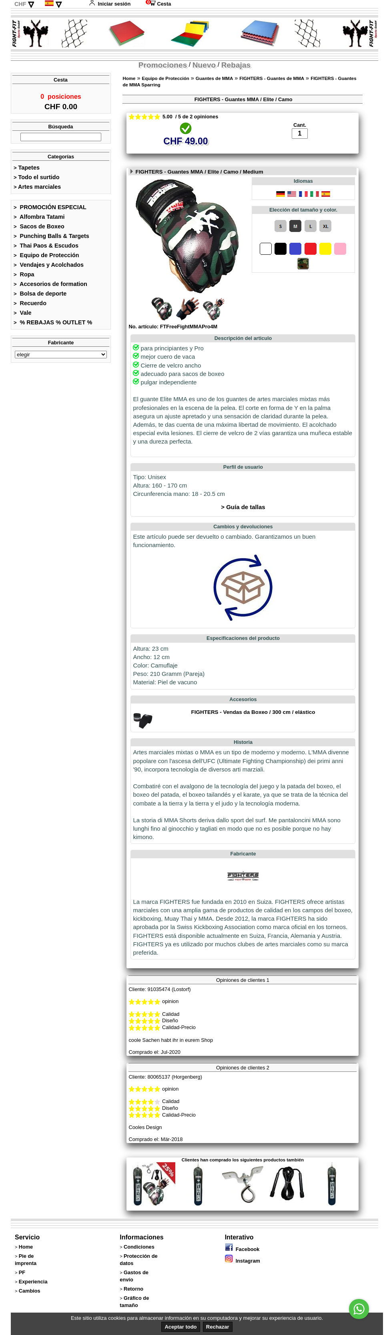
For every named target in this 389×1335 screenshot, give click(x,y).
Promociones (162, 65)
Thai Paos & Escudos (46, 248)
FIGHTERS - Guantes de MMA (271, 78)
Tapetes (27, 170)
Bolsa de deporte (40, 296)
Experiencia (33, 1297)
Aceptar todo (180, 1327)
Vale (22, 315)
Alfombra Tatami (39, 219)
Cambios (29, 1306)
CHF (20, 4)
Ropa (24, 277)
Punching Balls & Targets (51, 238)
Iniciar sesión (109, 4)
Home (128, 78)
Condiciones (139, 1262)
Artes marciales (37, 189)
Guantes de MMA (214, 78)
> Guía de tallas (243, 522)
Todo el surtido (36, 179)
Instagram (242, 1276)
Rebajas (236, 65)
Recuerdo (30, 305)
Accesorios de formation (50, 286)
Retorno (133, 1304)
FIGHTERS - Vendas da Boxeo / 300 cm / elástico (253, 727)
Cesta (158, 4)
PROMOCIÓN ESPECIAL (50, 209)
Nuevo (204, 65)
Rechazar (217, 1327)
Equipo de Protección (46, 257)
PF (22, 1288)
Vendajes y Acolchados (49, 267)
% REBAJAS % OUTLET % (53, 325)
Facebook (242, 1264)
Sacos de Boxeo (39, 229)
